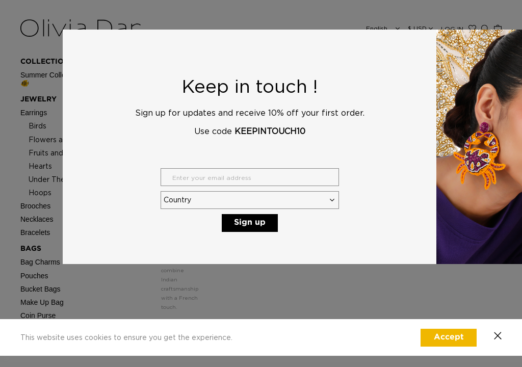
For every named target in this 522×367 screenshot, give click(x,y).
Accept (449, 337)
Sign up (250, 222)
